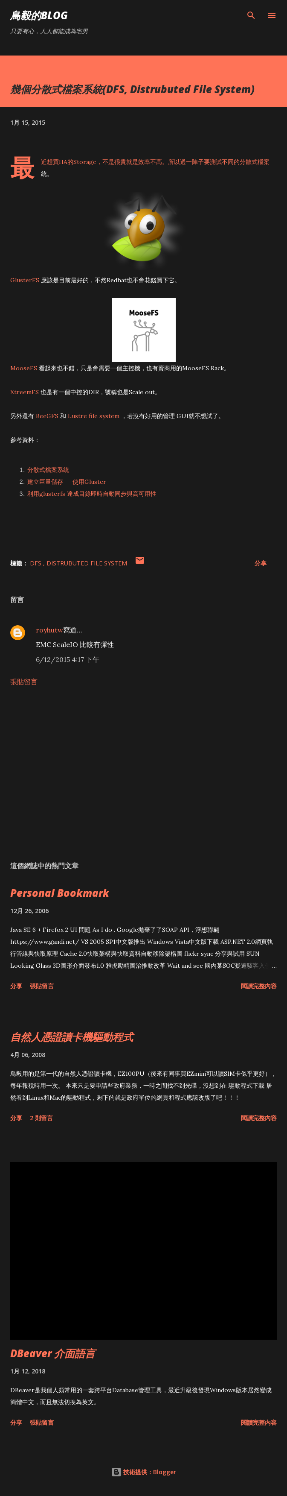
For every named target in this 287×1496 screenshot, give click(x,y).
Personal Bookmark (59, 893)
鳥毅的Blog (39, 15)
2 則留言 (41, 1118)
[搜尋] (251, 15)
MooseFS (23, 368)
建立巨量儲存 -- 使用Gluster (66, 482)
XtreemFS (24, 392)
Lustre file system (93, 416)
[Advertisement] (143, 774)
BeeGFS (47, 416)
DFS (36, 563)
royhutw (49, 630)
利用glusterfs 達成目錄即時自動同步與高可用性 (92, 494)
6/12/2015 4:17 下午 (67, 659)
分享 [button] (261, 563)
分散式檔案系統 (48, 470)
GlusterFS (24, 280)
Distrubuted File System (86, 563)
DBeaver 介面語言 (52, 1353)
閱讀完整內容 (259, 986)
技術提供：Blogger (143, 1472)
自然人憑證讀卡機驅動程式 (71, 1037)
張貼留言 (24, 681)
